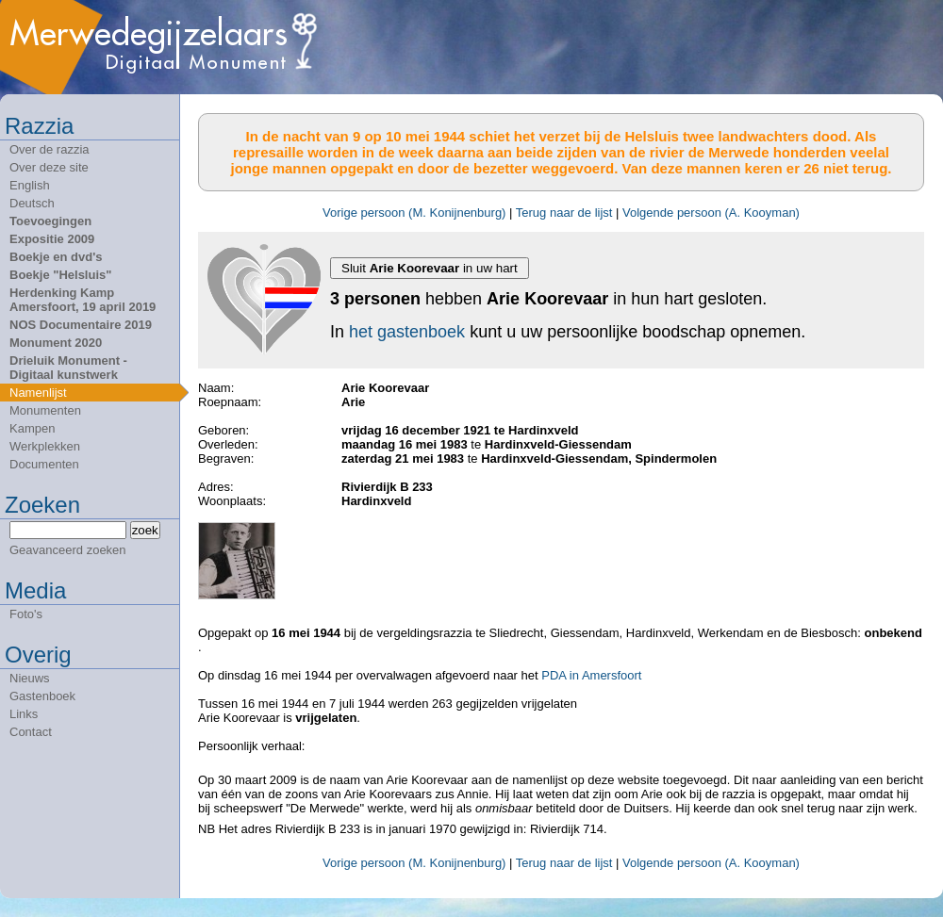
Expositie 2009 (51, 239)
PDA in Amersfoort (591, 675)
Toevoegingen (50, 221)
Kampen (32, 428)
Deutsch (32, 203)
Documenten (44, 464)
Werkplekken (44, 446)
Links (23, 714)
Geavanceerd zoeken (67, 550)
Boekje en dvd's (55, 257)
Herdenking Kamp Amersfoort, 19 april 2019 (82, 300)
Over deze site (49, 167)
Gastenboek (42, 696)
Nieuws (29, 678)
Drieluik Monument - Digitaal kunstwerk (68, 367)
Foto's (25, 614)
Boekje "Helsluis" (60, 275)
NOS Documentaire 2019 (80, 325)
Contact (30, 732)
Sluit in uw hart (429, 268)
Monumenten (45, 410)
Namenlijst (38, 392)
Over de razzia (49, 149)
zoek (145, 530)
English (29, 185)
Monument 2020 (55, 343)
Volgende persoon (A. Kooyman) (711, 212)
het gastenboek (407, 331)
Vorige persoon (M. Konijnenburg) (414, 212)
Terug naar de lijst (564, 212)
